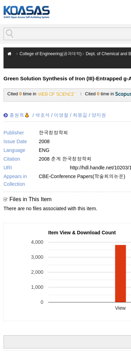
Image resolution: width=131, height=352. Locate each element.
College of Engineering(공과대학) (50, 53)
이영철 (61, 115)
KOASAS (26, 12)
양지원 (99, 115)
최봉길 (80, 115)
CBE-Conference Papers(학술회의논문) (82, 176)
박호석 (42, 115)
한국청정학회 (53, 132)
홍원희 (16, 115)
